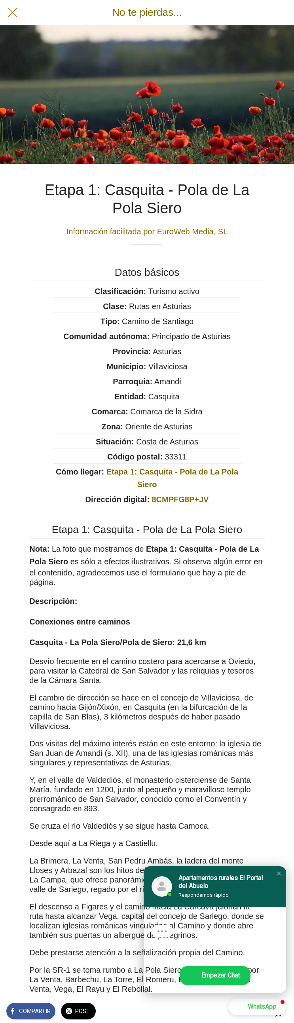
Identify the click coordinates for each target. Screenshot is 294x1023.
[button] (279, 873)
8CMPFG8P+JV (180, 499)
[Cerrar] (12, 12)
